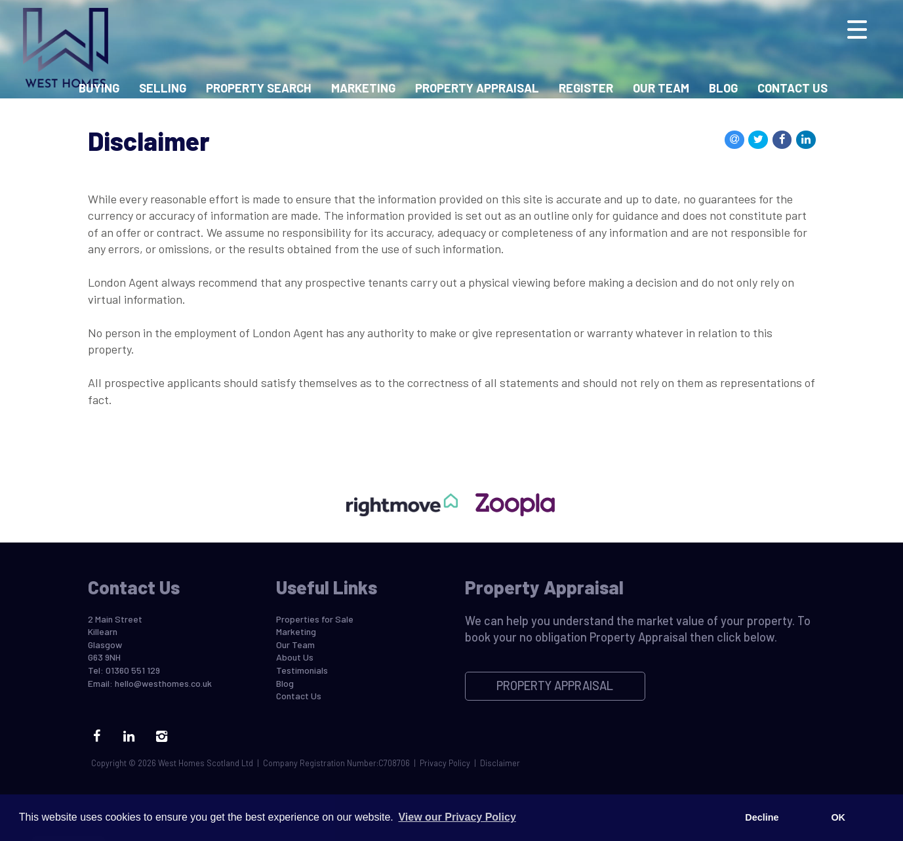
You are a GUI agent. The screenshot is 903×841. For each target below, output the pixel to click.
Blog (723, 88)
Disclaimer (500, 763)
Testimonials (302, 670)
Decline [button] (761, 817)
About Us (294, 657)
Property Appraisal (477, 88)
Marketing (363, 88)
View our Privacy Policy (456, 817)
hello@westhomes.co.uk (163, 683)
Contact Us (792, 88)
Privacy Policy (445, 763)
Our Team (661, 88)
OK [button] (838, 817)
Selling (162, 88)
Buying (99, 88)
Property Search (258, 88)
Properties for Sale (314, 619)
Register (586, 88)
